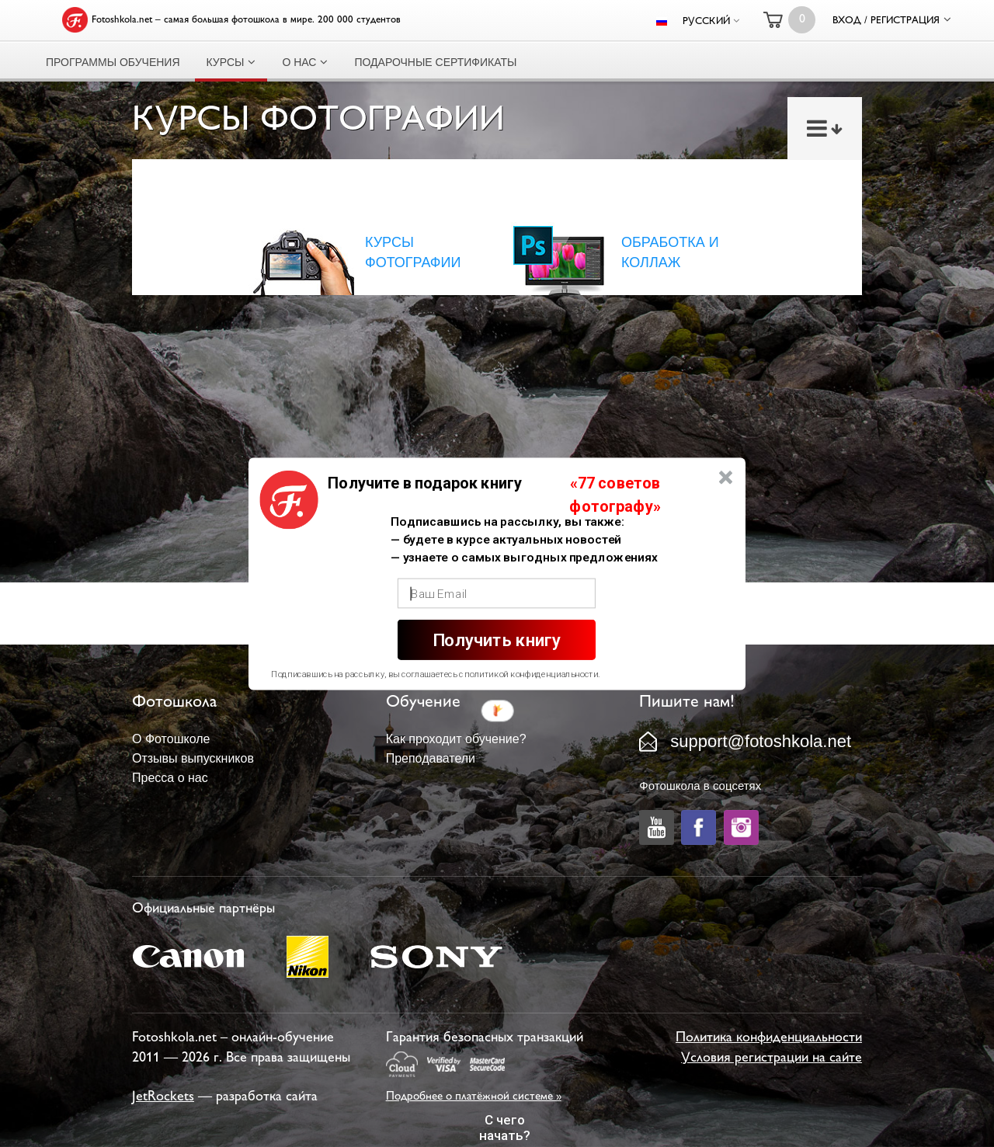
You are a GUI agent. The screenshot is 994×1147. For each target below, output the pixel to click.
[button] (425, 483)
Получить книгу (497, 639)
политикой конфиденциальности (531, 674)
